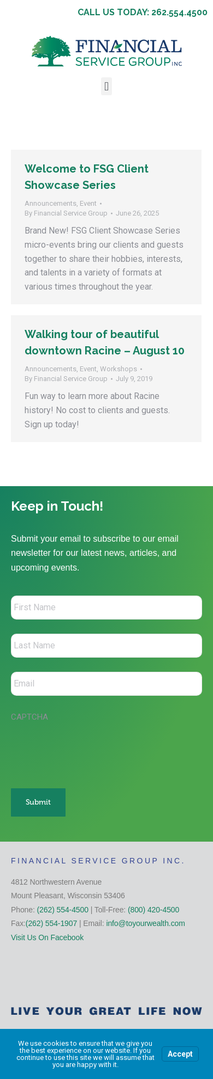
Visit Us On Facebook (47, 937)
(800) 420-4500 (153, 909)
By (66, 213)
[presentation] (94, 749)
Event (88, 203)
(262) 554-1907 (51, 923)
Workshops (118, 369)
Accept (180, 1054)
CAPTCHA (29, 717)
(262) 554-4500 (62, 909)
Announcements (50, 203)
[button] (106, 86)
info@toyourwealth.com (145, 923)
